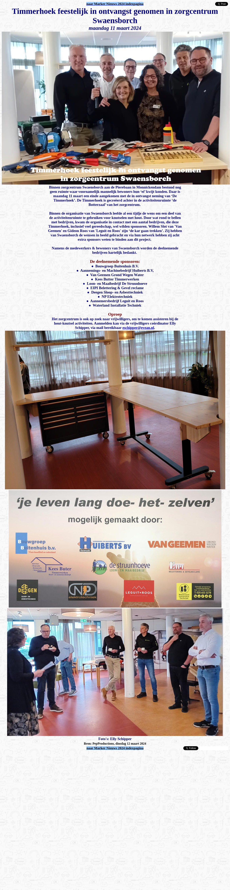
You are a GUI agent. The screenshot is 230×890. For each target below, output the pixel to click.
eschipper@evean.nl (138, 328)
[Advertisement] (48, 756)
